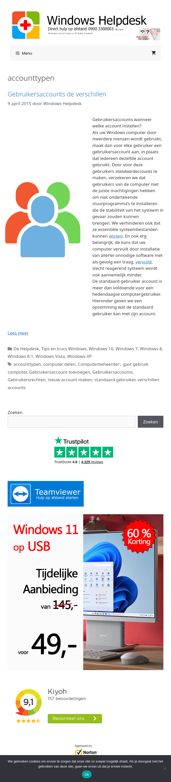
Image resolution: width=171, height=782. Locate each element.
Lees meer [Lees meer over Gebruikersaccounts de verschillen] (18, 333)
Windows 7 (127, 349)
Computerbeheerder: (99, 364)
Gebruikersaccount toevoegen (59, 372)
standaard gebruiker (114, 379)
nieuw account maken (70, 379)
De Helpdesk (26, 349)
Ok (86, 774)
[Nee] (164, 768)
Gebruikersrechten (26, 379)
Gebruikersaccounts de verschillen (57, 94)
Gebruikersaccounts (112, 372)
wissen (116, 236)
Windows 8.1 (20, 356)
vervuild (143, 262)
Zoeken (15, 412)
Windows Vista (50, 356)
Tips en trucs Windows (64, 349)
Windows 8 (151, 349)
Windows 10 (101, 349)
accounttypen (27, 364)
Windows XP (79, 356)
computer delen (59, 364)
